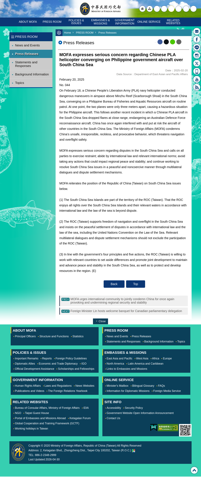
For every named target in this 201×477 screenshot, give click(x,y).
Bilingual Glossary (143, 386)
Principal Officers (25, 336)
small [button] (178, 9)
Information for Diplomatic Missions (128, 391)
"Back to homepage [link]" (142, 9)
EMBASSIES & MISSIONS (101, 22)
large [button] (164, 9)
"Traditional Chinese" (157, 9)
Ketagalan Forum (80, 418)
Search (193, 9)
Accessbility (114, 408)
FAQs (161, 386)
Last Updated (36, 459)
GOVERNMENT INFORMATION (125, 22)
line (172, 41)
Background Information (32, 74)
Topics (19, 83)
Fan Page (196, 39)
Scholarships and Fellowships (76, 369)
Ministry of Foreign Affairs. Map (133, 451)
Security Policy (134, 408)
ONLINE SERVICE (148, 21)
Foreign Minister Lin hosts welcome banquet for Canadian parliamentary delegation (126, 311)
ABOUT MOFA (28, 21)
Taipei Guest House (37, 413)
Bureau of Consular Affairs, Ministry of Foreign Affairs (47, 408)
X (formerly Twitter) (166, 41)
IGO (83, 364)
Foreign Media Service (167, 391)
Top (135, 284)
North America (115, 364)
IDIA (86, 408)
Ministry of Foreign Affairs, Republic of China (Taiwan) (100, 9)
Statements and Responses (26, 64)
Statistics (78, 336)
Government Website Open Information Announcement (140, 413)
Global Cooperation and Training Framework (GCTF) (47, 423)
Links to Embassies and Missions (127, 369)
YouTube (196, 79)
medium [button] (171, 9)
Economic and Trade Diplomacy (58, 364)
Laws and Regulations (58, 386)
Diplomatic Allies (25, 364)
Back (114, 284)
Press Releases (26, 54)
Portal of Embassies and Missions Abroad (40, 418)
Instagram (196, 55)
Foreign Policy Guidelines (71, 358)
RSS (196, 87)
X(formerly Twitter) (196, 63)
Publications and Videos (29, 391)
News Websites (84, 386)
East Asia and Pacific (119, 358)
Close (102, 321)
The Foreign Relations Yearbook (67, 391)
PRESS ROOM (52, 21)
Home (67, 32)
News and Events (27, 45)
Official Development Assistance (34, 369)
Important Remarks (26, 358)
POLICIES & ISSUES (77, 22)
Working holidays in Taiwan (31, 429)
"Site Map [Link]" (150, 9)
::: (11, 34)
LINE (196, 47)
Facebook (160, 41)
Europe (167, 358)
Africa (155, 358)
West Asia (142, 358)
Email (178, 41)
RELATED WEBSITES (173, 22)
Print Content (185, 41)
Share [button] (186, 9)
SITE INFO (112, 402)
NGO (18, 413)
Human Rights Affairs (28, 386)
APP (196, 71)
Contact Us (113, 418)
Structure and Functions (54, 336)
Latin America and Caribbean (145, 364)
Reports (47, 358)
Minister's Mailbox (196, 31)
